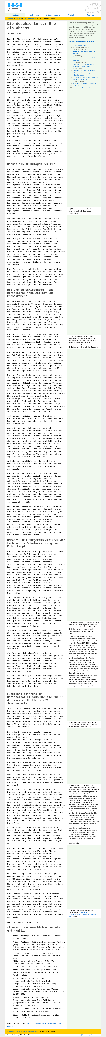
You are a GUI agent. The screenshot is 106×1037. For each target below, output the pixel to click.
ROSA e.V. (76, 86)
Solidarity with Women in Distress (84, 83)
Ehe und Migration (30, 19)
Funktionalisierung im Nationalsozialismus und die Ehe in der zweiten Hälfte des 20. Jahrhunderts (35, 699)
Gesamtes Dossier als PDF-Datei (82, 41)
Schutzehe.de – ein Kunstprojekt (84, 71)
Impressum (95, 1035)
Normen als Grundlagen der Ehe (31, 164)
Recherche (34, 15)
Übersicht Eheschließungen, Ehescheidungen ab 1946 (82, 915)
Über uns (91, 15)
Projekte (72, 15)
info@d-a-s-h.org (84, 1035)
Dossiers (14, 15)
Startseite (10, 19)
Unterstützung (53, 15)
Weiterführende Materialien (82, 88)
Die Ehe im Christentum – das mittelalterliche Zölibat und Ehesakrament (30, 293)
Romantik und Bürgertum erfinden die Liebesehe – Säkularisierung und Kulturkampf (36, 543)
